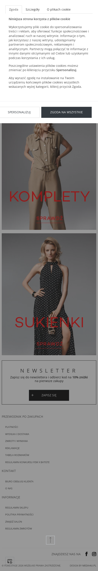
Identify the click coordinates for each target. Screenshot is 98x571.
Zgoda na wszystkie (66, 112)
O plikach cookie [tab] (59, 9)
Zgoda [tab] (13, 9)
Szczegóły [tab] (33, 9)
